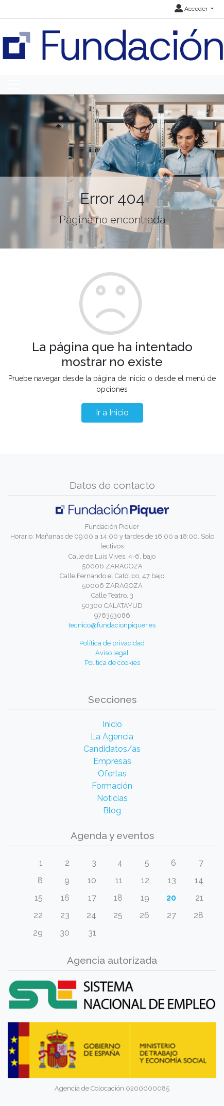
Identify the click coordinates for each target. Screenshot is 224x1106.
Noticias (112, 798)
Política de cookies (112, 662)
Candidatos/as (112, 749)
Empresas (112, 761)
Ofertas (112, 773)
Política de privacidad (112, 643)
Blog (112, 810)
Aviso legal (112, 653)
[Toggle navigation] (14, 84)
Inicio (112, 724)
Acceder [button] (192, 8)
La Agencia (112, 736)
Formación (112, 786)
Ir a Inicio (112, 412)
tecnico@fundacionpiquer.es (112, 625)
